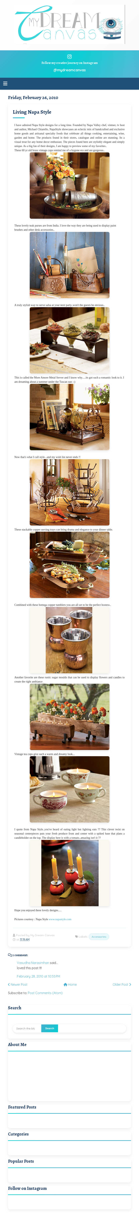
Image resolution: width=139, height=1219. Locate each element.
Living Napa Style (32, 111)
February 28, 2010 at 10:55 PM (38, 976)
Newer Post (18, 985)
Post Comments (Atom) (45, 993)
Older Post (122, 985)
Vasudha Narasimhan (33, 963)
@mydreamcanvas (69, 70)
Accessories (99, 936)
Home (70, 985)
